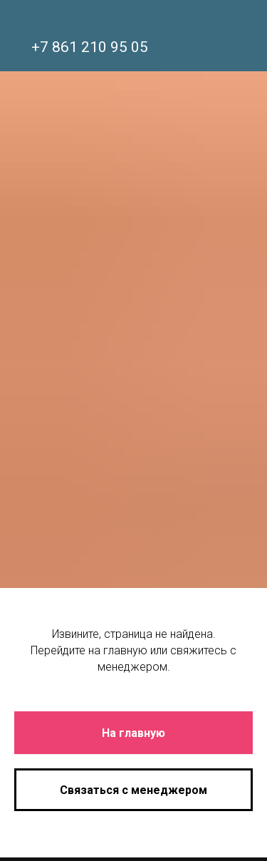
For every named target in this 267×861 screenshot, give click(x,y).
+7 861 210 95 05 (89, 47)
